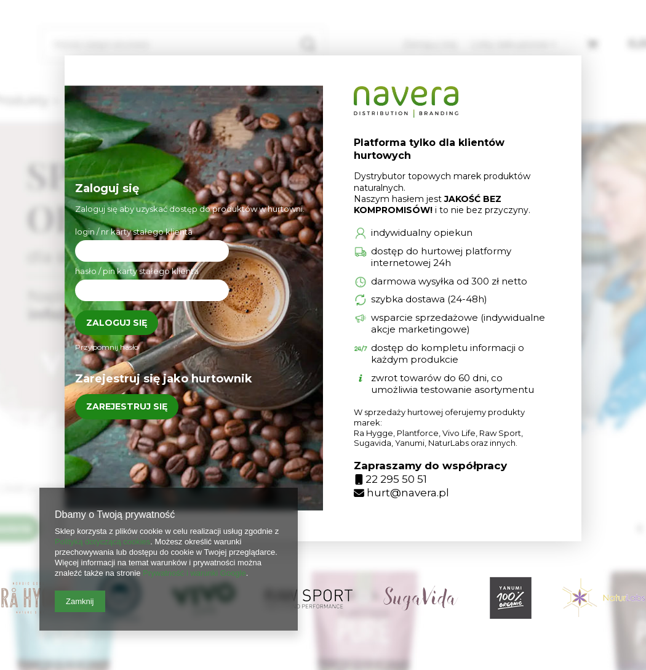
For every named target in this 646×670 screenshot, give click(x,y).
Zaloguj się (116, 322)
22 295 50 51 (391, 479)
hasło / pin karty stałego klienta (137, 271)
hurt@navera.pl (401, 492)
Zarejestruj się (126, 406)
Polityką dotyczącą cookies (102, 541)
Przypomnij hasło (106, 347)
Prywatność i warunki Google (194, 573)
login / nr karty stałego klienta (134, 231)
